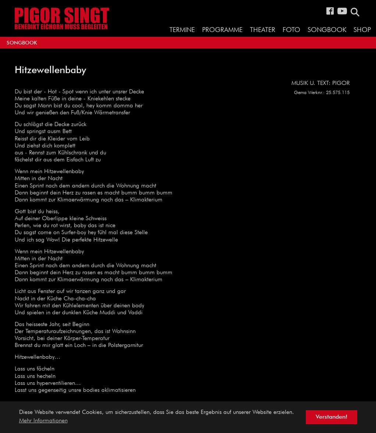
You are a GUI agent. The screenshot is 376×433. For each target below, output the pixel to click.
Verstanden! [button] (331, 417)
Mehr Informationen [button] (43, 421)
